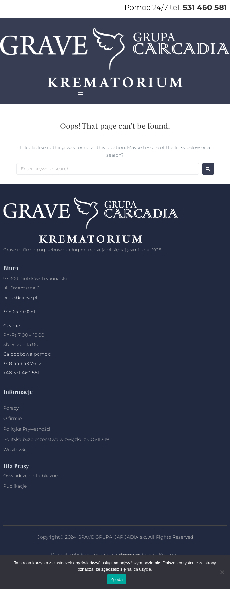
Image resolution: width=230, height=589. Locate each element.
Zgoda (116, 579)
